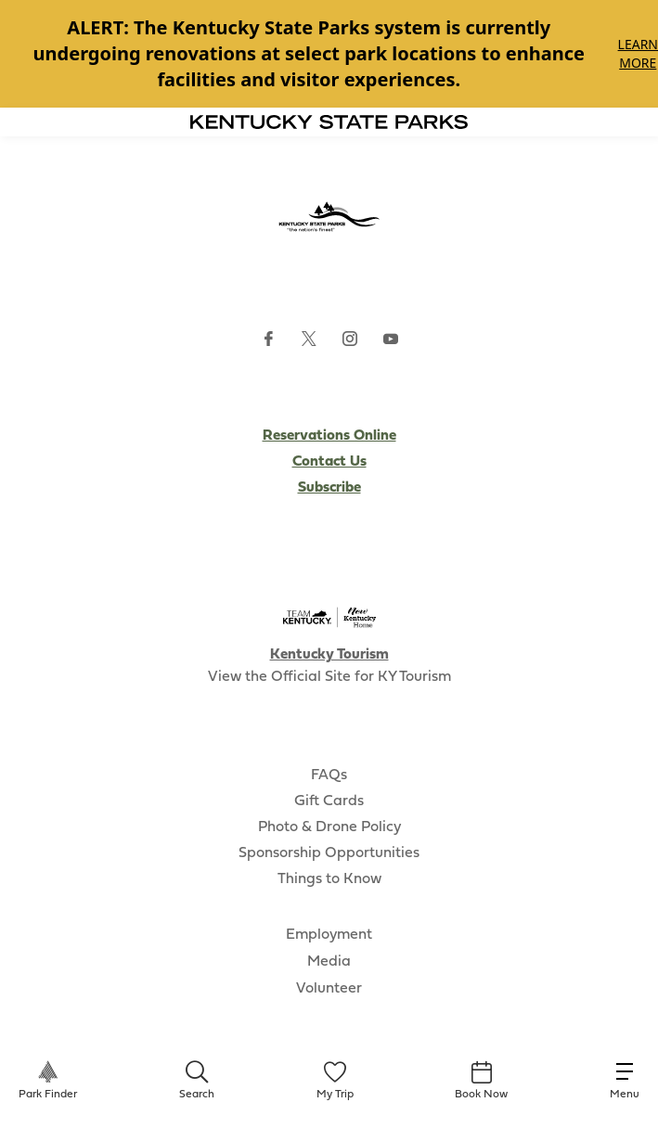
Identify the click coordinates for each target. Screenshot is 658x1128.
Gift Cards (329, 801)
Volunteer (329, 988)
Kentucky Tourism (329, 654)
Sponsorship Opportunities (329, 853)
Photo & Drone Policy (329, 827)
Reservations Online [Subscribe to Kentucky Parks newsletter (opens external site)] (329, 436)
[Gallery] (329, 54)
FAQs (329, 775)
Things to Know (329, 879)
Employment (329, 935)
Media (329, 962)
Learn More (638, 53)
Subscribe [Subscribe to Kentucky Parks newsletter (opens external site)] (329, 488)
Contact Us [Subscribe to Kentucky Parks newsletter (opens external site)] (329, 462)
